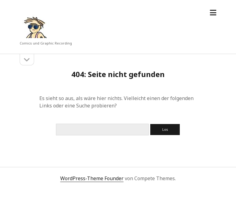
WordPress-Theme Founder (92, 178)
